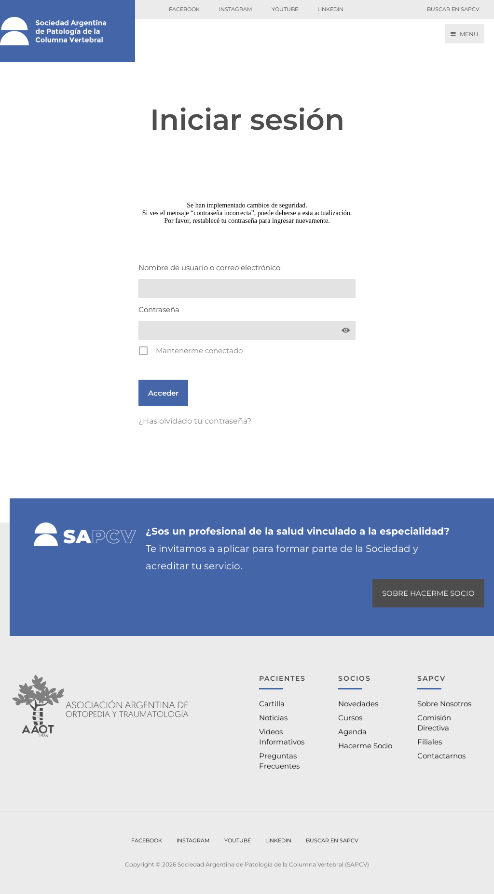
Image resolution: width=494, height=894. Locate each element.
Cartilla (272, 703)
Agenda (352, 731)
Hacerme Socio (365, 745)
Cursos (350, 717)
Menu (465, 34)
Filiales (429, 741)
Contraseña (158, 309)
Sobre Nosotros (444, 703)
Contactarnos (441, 755)
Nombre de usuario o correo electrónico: (210, 267)
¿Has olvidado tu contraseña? (194, 421)
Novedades (358, 703)
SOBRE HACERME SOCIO (428, 593)
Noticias (273, 717)
